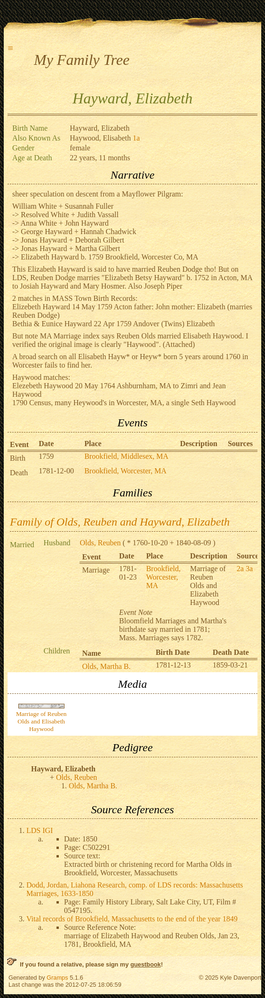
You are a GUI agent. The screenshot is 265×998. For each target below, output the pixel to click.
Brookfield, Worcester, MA (125, 471)
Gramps (57, 977)
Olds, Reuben (100, 543)
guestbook (145, 964)
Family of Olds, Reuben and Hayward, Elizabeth (120, 522)
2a (240, 569)
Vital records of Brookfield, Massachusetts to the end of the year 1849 (132, 919)
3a (249, 569)
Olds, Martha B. (106, 666)
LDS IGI (39, 830)
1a (136, 138)
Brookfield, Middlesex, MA (126, 456)
